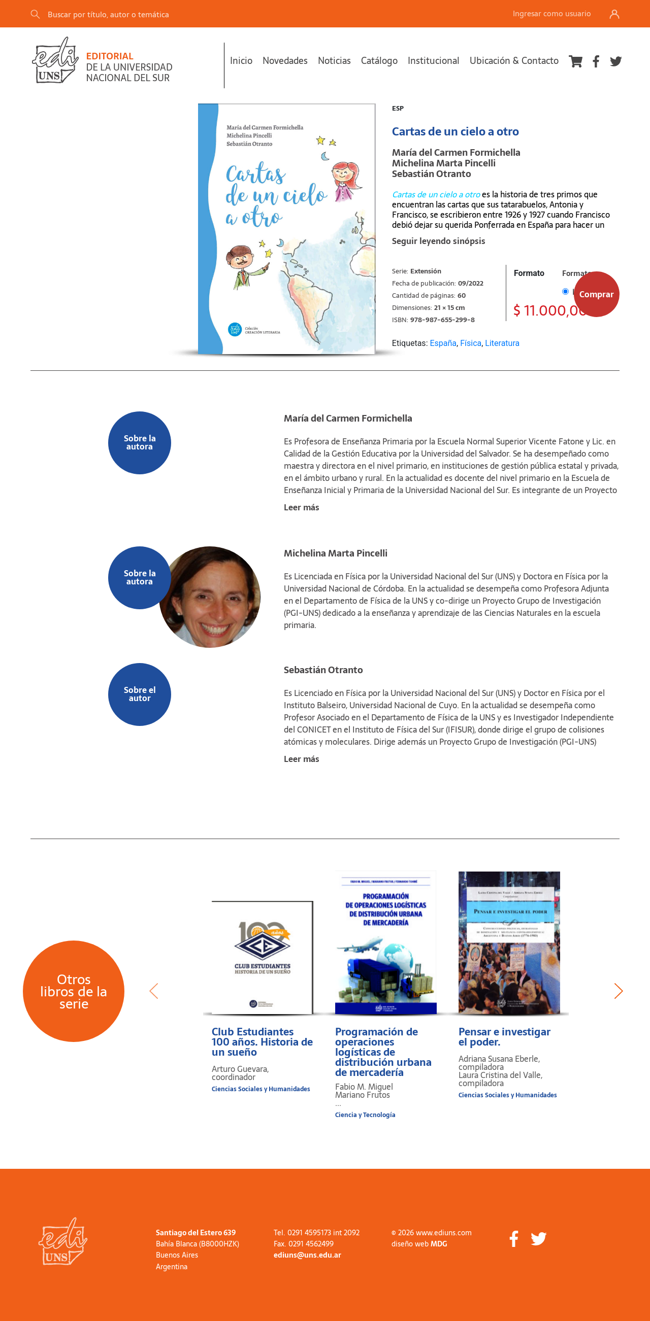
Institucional (434, 60)
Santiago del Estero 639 (196, 1232)
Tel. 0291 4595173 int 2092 (317, 1232)
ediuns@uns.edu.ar (307, 1255)
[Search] (172, 14)
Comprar (596, 294)
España (443, 343)
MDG (439, 1244)
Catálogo (379, 60)
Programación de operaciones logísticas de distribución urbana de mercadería (383, 1052)
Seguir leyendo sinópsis (438, 241)
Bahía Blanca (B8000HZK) (197, 1243)
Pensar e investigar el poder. (504, 1037)
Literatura (502, 343)
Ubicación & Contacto (514, 60)
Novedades (285, 60)
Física (470, 343)
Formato (529, 273)
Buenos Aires (177, 1255)
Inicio (241, 60)
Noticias (334, 60)
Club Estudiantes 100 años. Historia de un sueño (262, 1042)
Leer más (301, 507)
